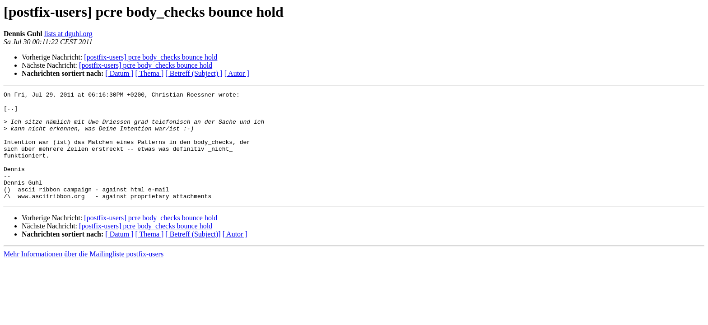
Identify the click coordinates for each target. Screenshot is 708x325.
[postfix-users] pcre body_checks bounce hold (150, 57)
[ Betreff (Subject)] (192, 256)
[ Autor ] (236, 73)
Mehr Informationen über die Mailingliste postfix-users (83, 275)
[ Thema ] (149, 73)
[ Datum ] (119, 73)
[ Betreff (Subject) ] (193, 73)
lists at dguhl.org (68, 33)
